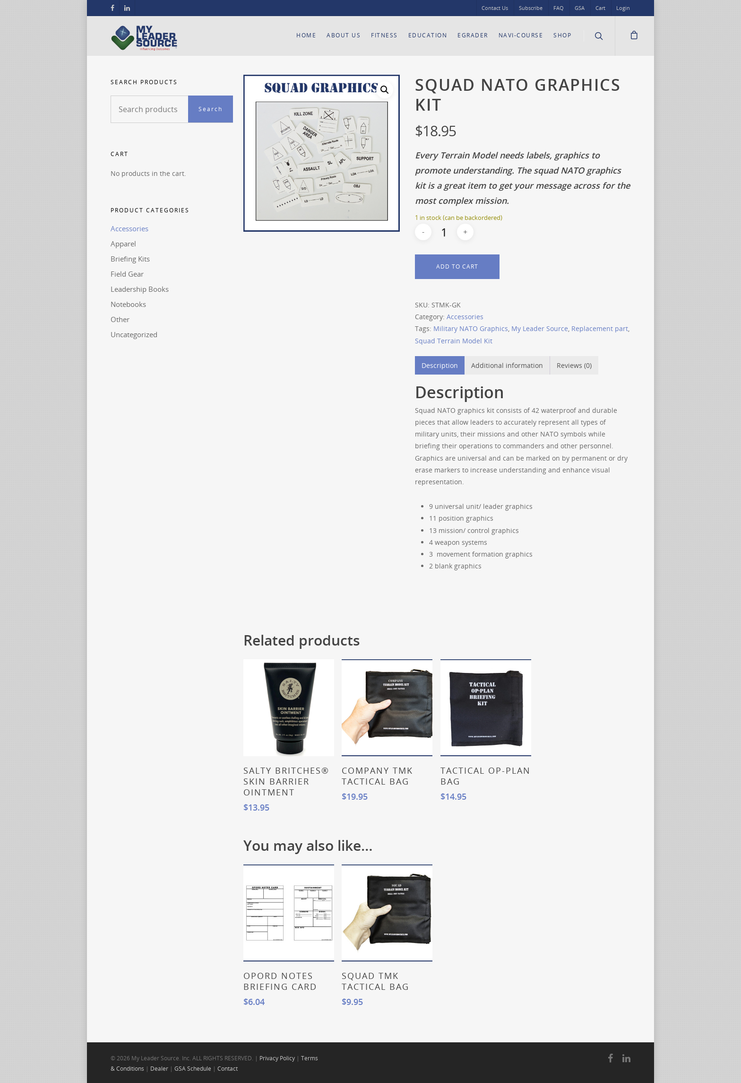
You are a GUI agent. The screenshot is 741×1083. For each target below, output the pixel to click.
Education (428, 35)
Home (306, 35)
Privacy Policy (277, 1058)
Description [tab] (440, 365)
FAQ (558, 7)
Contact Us (495, 7)
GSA (580, 7)
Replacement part (599, 328)
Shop (562, 35)
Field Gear (127, 274)
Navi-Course (521, 35)
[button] (384, 89)
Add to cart (457, 266)
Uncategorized (134, 334)
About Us (344, 35)
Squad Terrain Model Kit (453, 340)
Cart (600, 7)
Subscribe (531, 7)
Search (210, 109)
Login (623, 7)
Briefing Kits (130, 258)
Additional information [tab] (507, 365)
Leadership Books (140, 289)
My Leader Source (539, 328)
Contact (227, 1069)
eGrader (472, 35)
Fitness (384, 35)
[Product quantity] (444, 232)
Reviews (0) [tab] (574, 365)
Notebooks (128, 304)
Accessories (129, 228)
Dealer (159, 1069)
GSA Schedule (192, 1069)
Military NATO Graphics (470, 328)
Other (120, 319)
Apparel (123, 243)
